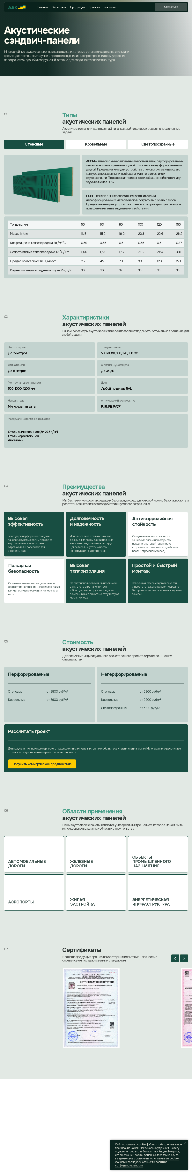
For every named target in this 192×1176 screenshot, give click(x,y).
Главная (43, 7)
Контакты (110, 7)
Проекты (94, 7)
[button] (171, 7)
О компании (59, 7)
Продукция (77, 7)
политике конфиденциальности (141, 1163)
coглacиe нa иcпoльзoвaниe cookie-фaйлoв (147, 1160)
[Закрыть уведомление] (185, 1143)
